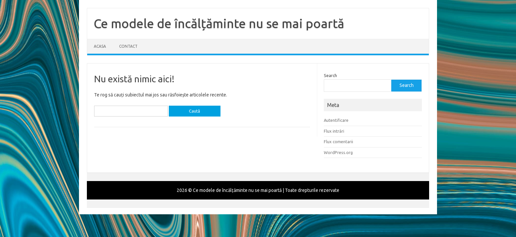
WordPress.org (338, 152)
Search (330, 75)
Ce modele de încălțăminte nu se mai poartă (219, 23)
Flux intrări (334, 131)
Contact (128, 46)
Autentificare (336, 120)
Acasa (100, 46)
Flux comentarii (338, 141)
